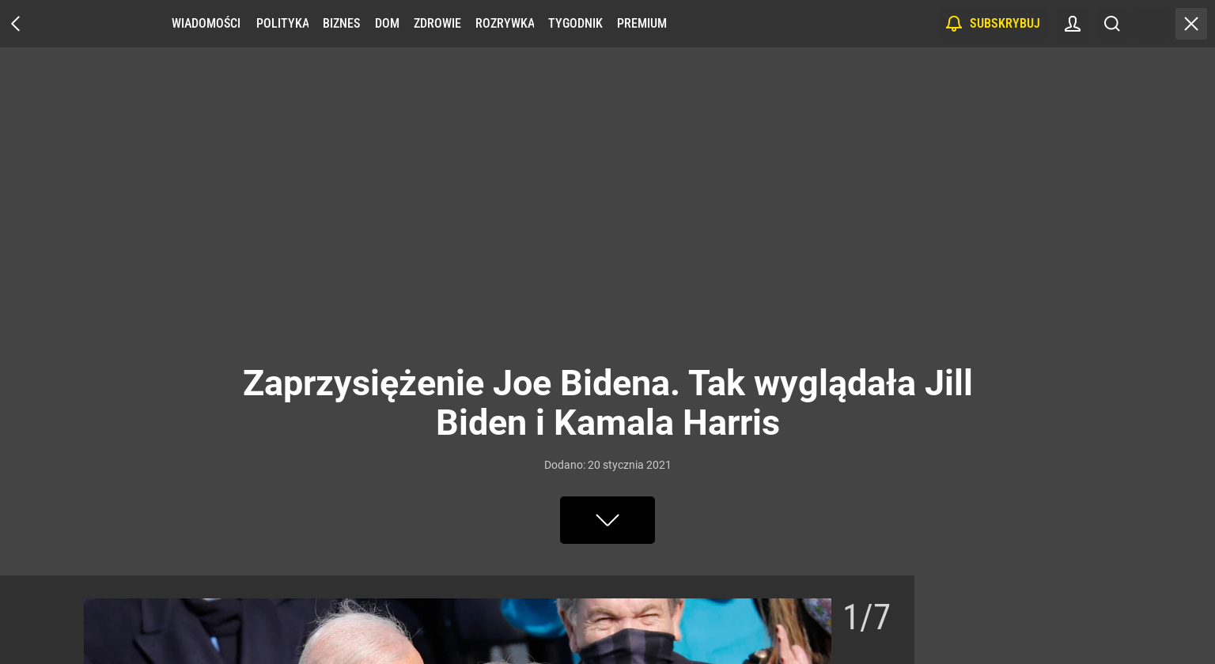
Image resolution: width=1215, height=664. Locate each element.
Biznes (341, 23)
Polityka (282, 23)
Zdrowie (437, 23)
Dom (387, 23)
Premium (642, 23)
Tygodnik (575, 23)
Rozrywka (504, 23)
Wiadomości (206, 23)
